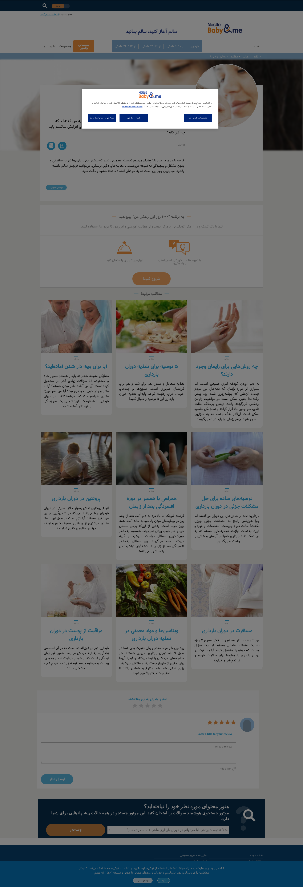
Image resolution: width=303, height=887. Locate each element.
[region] (150, 109)
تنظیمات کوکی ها (198, 118)
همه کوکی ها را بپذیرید (102, 118)
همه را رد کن (133, 118)
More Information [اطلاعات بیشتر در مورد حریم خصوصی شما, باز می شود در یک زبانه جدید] (132, 107)
